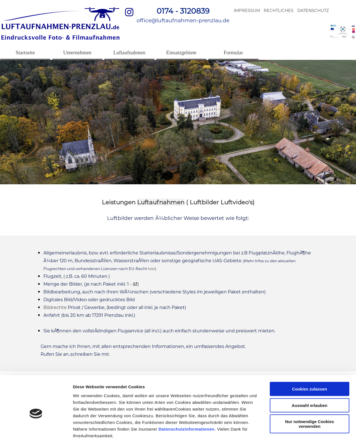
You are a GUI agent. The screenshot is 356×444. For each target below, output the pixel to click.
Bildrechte (55, 307)
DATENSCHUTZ (313, 10)
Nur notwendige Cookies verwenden (309, 399)
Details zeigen (296, 433)
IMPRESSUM (247, 10)
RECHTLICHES (278, 10)
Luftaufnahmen (129, 52)
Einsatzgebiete (181, 52)
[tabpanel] (183, 15)
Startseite (25, 52)
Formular (233, 52)
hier (151, 268)
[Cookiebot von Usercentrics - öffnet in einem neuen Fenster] (36, 433)
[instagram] (129, 12)
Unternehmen (77, 52)
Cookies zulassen (309, 364)
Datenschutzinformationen (186, 403)
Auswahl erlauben (309, 380)
